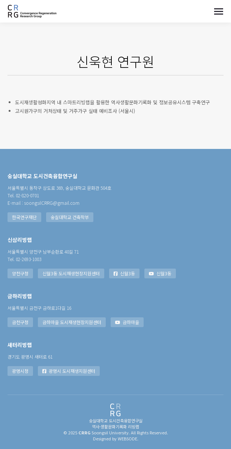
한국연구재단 (24, 217)
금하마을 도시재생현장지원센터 (71, 322)
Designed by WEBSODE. (115, 438)
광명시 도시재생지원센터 (68, 371)
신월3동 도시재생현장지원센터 (71, 273)
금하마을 (127, 322)
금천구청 (20, 322)
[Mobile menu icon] (219, 11)
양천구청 (20, 273)
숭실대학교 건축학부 (70, 217)
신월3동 (124, 273)
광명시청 (20, 371)
